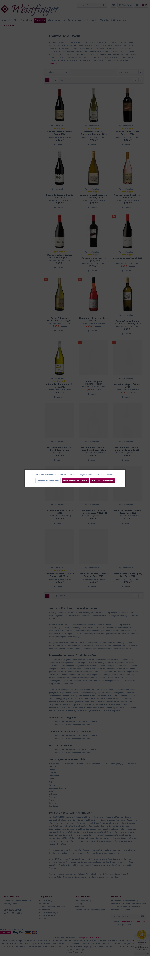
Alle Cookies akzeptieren (102, 481)
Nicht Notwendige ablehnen (75, 481)
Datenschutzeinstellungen (48, 481)
